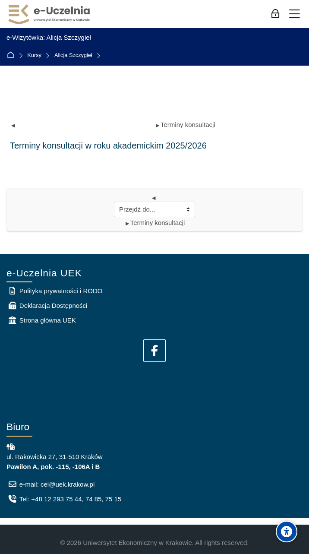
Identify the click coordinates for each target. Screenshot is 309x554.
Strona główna (12, 55)
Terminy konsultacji (185, 124)
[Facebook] (154, 350)
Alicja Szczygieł (73, 55)
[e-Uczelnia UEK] (49, 14)
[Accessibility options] (286, 531)
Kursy (34, 55)
